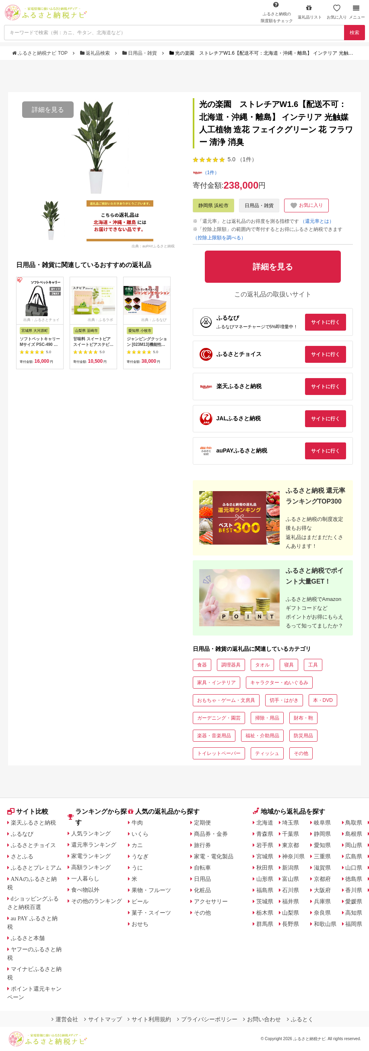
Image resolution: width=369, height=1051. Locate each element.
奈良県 (322, 912)
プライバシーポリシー (207, 1019)
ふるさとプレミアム (36, 867)
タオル (262, 665)
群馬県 (264, 924)
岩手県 (264, 845)
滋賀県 (322, 867)
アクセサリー (211, 901)
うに (137, 867)
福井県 (290, 901)
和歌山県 (325, 924)
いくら (140, 834)
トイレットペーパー (219, 753)
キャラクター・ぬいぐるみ (279, 682)
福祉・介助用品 (262, 735)
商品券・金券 (211, 834)
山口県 (353, 867)
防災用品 (303, 735)
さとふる (22, 856)
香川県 (353, 890)
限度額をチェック (277, 12)
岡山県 (353, 845)
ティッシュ (267, 753)
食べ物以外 (85, 890)
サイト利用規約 (149, 1019)
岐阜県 (322, 822)
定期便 (202, 822)
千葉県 (290, 834)
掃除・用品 (267, 718)
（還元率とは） (317, 221)
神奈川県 (293, 856)
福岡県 (353, 924)
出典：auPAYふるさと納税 (153, 246)
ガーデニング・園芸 (219, 718)
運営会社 (65, 1019)
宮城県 (264, 856)
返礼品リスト (310, 11)
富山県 (290, 879)
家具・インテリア (216, 682)
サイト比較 (27, 811)
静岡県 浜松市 (213, 205)
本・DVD (323, 700)
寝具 (289, 665)
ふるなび (22, 834)
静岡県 (322, 834)
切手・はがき (284, 700)
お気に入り (337, 11)
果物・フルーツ (151, 890)
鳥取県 (353, 822)
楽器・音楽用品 (214, 735)
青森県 (264, 834)
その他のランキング (96, 901)
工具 (313, 665)
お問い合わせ (262, 1019)
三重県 (322, 856)
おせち (140, 924)
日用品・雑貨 (140, 53)
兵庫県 (322, 901)
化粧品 (202, 890)
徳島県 (353, 879)
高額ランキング (91, 867)
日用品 (202, 879)
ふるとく (300, 1019)
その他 (301, 753)
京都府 (322, 879)
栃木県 (264, 912)
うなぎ (140, 856)
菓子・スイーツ (151, 912)
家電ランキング (91, 856)
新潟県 (290, 867)
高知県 (353, 912)
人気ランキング (91, 833)
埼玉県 (290, 822)
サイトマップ (103, 1019)
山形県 (264, 879)
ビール (140, 901)
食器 (202, 665)
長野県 (290, 924)
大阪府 (322, 890)
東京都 (290, 845)
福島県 (264, 890)
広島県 (353, 856)
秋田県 (264, 867)
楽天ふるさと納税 (33, 822)
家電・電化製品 (213, 856)
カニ (137, 845)
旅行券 (202, 845)
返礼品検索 (95, 53)
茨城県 (264, 901)
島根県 (353, 834)
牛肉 (137, 822)
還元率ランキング (93, 844)
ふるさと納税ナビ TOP (40, 53)
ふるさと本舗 (28, 938)
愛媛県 (353, 901)
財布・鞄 (303, 718)
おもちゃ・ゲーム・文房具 (226, 700)
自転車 (202, 867)
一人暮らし (85, 878)
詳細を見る (48, 109)
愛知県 (322, 845)
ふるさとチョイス (33, 845)
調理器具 (231, 665)
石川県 (290, 890)
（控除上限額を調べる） (219, 238)
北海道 (264, 822)
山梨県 (290, 912)
